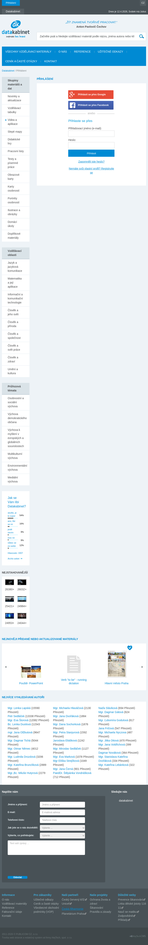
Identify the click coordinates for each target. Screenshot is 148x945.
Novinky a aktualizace (14, 98)
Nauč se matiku (127, 911)
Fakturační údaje (12, 911)
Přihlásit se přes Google (92, 94)
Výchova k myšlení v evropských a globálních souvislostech (16, 438)
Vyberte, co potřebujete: (21, 835)
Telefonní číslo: (16, 820)
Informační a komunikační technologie (15, 298)
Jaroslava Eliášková (65, 740)
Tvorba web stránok (12, 937)
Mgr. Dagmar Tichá (19, 740)
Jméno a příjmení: (18, 804)
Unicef (65, 903)
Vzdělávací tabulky (14, 110)
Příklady (123, 919)
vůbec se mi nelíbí (12, 544)
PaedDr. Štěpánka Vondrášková (72, 773)
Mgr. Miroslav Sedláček (67, 748)
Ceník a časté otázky (46, 903)
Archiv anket (13, 558)
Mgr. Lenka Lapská (19, 708)
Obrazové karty (13, 176)
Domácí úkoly (12, 224)
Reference (8, 907)
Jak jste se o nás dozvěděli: (23, 827)
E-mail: (11, 812)
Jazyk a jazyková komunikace (15, 266)
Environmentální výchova (17, 467)
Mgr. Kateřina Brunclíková (23, 764)
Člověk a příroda (13, 324)
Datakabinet (8, 70)
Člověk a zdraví (13, 359)
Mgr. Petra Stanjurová (66, 732)
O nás (5, 899)
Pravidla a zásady (100, 911)
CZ (143, 3)
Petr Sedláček (16, 716)
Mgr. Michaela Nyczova (112, 732)
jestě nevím (10, 531)
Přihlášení (11, 3)
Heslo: (72, 139)
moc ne (11, 538)
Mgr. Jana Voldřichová (112, 744)
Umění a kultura (13, 371)
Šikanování (96, 907)
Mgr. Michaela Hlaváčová (68, 708)
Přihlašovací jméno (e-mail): (85, 128)
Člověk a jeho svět (13, 312)
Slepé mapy (15, 131)
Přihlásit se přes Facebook (93, 105)
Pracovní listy (16, 151)
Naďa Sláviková (108, 708)
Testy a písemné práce (13, 163)
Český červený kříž (73, 899)
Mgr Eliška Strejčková (66, 760)
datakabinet (126, 800)
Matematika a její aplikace (15, 282)
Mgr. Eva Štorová (18, 720)
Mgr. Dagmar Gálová (111, 712)
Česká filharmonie (72, 908)
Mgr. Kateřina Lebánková (113, 764)
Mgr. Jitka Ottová (108, 740)
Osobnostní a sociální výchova (16, 402)
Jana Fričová (106, 728)
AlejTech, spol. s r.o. (61, 937)
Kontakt (6, 915)
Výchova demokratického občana (17, 418)
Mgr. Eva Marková (64, 756)
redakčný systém (33, 937)
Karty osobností (13, 188)
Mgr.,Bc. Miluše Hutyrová (23, 773)
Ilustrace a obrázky (14, 212)
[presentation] (37, 864)
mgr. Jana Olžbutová (20, 732)
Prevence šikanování (130, 899)
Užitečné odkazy (44, 899)
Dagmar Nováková (110, 752)
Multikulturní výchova (15, 455)
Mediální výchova (13, 479)
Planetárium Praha (73, 913)
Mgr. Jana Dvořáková (66, 716)
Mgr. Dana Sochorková (67, 724)
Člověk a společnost (14, 335)
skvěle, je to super (12, 514)
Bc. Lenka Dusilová (20, 724)
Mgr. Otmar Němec (19, 748)
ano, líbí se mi (11, 523)
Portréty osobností (13, 200)
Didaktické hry (14, 141)
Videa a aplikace (13, 121)
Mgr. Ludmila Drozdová (22, 756)
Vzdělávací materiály (14, 903)
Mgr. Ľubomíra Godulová (113, 720)
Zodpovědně (125, 915)
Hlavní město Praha (117, 683)
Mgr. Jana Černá (63, 768)
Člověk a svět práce (14, 347)
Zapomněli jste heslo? (91, 161)
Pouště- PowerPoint (31, 683)
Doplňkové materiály (14, 235)
